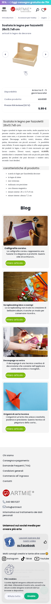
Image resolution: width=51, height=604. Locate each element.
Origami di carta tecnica (16, 414)
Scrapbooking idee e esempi (18, 305)
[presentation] (5, 54)
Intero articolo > (15, 263)
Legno (44, 17)
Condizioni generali (13, 470)
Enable (31, 596)
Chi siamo (8, 455)
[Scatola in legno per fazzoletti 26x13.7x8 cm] (25, 54)
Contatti (7, 481)
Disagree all (14, 596)
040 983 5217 (13, 502)
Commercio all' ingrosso (16, 475)
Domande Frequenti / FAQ (16, 465)
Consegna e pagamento (16, 460)
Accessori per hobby (27, 17)
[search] (37, 10)
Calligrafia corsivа (15, 248)
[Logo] (21, 10)
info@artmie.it (14, 507)
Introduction (7, 17)
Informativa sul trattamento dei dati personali (22, 514)
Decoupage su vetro (14, 360)
